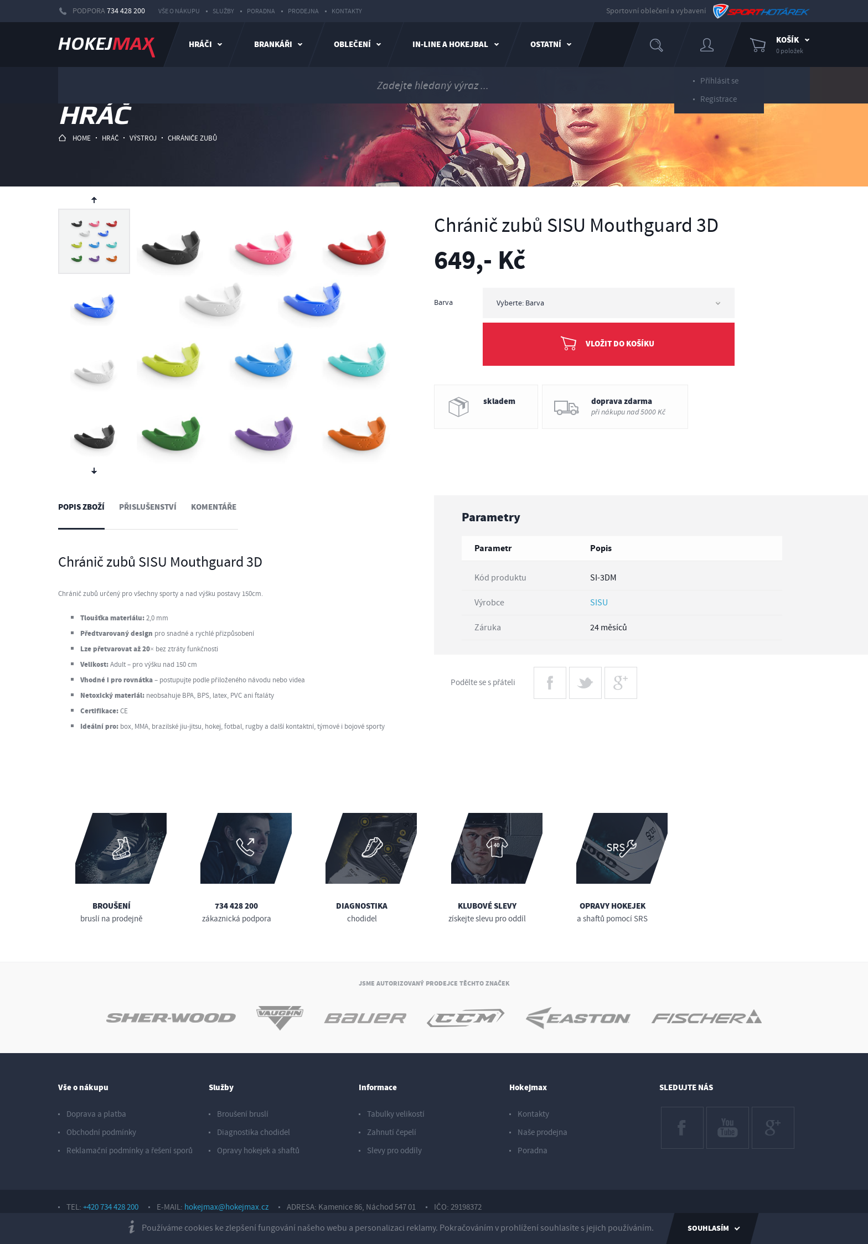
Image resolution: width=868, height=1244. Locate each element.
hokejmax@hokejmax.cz (226, 1207)
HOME (74, 138)
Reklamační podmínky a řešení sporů (129, 1150)
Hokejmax (528, 1087)
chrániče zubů (192, 138)
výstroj (143, 138)
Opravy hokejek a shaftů (258, 1150)
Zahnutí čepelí (391, 1132)
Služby (223, 11)
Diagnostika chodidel (253, 1132)
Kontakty (347, 11)
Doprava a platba (96, 1114)
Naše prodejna (542, 1132)
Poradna (261, 11)
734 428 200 (126, 11)
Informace (378, 1087)
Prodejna (303, 11)
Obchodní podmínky (101, 1132)
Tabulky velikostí (396, 1114)
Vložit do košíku (620, 344)
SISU (599, 602)
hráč (110, 138)
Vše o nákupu (179, 11)
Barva (443, 303)
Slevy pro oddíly (394, 1150)
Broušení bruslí (242, 1114)
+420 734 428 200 (110, 1207)
